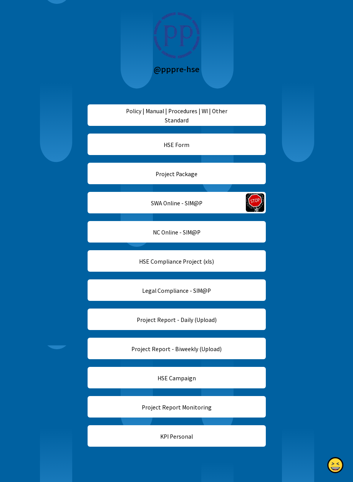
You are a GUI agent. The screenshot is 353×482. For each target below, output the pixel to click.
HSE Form (176, 145)
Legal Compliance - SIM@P (176, 290)
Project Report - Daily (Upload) (176, 320)
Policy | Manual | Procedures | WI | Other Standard (176, 115)
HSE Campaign (176, 378)
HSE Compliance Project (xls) (176, 261)
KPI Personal (176, 436)
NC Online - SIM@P (176, 232)
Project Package (176, 174)
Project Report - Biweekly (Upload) (176, 349)
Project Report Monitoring (176, 407)
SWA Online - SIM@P (176, 203)
